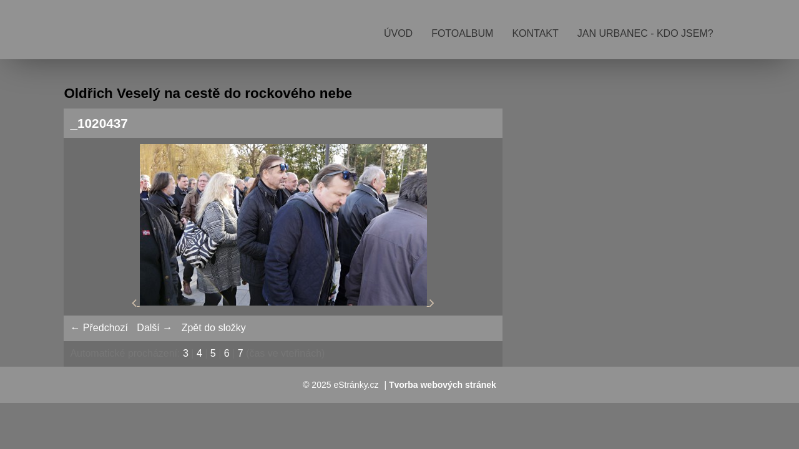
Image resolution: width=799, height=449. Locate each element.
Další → (154, 327)
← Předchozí (98, 327)
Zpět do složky (214, 327)
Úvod (398, 33)
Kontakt (535, 33)
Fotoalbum (462, 33)
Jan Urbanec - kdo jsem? (645, 33)
